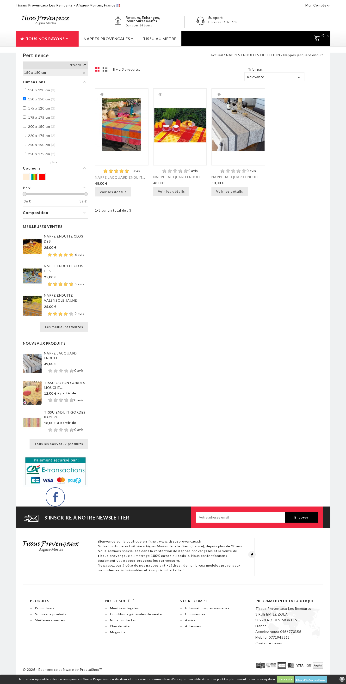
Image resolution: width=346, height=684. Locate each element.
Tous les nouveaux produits (58, 444)
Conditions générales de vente (136, 614)
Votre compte (195, 601)
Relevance (274, 77)
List (105, 70)
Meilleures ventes (50, 620)
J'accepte (285, 679)
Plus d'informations (311, 680)
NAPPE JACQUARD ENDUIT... (120, 177)
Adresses (193, 626)
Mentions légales (124, 608)
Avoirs (190, 620)
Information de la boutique (284, 601)
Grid (98, 70)
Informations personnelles (207, 608)
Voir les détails (113, 192)
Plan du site (120, 626)
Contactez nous (268, 643)
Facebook (251, 554)
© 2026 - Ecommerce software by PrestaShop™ (62, 669)
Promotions (44, 608)
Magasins (118, 632)
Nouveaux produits (51, 614)
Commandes (195, 614)
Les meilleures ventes (64, 327)
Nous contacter (123, 620)
